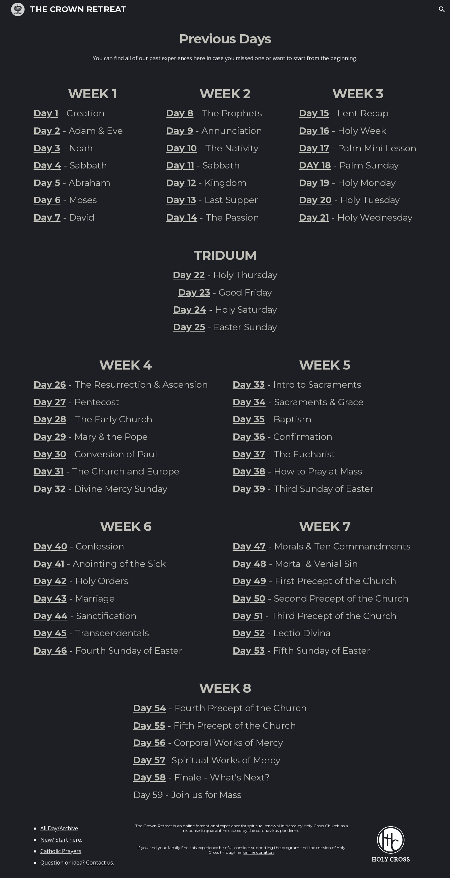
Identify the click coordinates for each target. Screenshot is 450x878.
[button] (442, 9)
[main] (225, 46)
